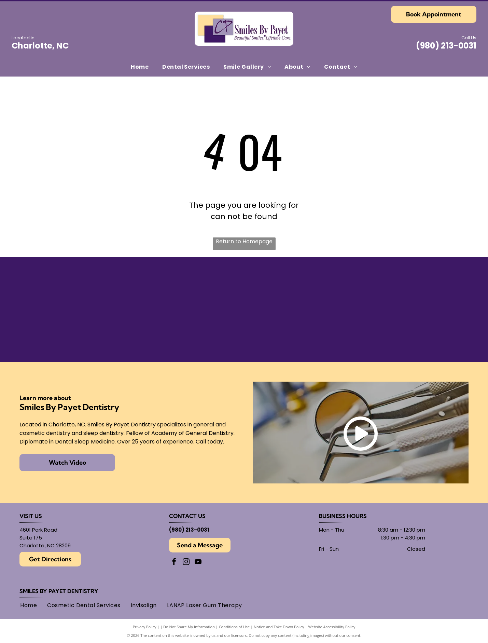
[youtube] (198, 563)
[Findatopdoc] (299, 287)
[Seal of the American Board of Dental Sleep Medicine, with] (189, 287)
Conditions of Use (234, 626)
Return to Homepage (244, 241)
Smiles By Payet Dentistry (58, 591)
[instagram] (186, 563)
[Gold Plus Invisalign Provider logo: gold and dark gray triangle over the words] (78, 331)
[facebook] (174, 563)
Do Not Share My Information (189, 626)
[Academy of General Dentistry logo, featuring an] (189, 331)
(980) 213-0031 (446, 45)
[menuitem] (139, 66)
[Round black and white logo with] (410, 287)
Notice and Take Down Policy (279, 626)
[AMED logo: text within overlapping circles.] (410, 331)
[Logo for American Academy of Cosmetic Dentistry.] (299, 331)
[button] (186, 66)
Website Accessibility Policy (331, 626)
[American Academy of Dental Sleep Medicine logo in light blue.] (78, 287)
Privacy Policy (144, 626)
